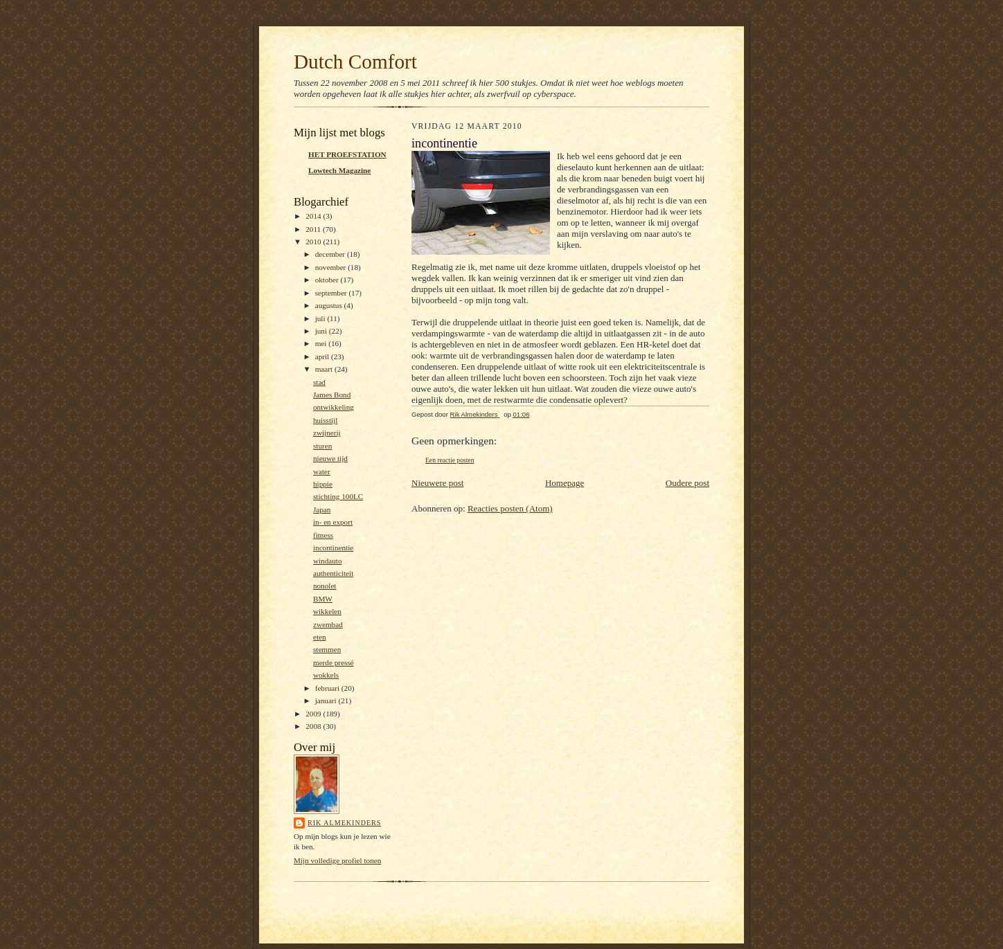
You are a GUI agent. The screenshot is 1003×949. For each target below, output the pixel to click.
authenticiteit (333, 573)
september (332, 293)
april (323, 356)
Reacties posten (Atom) (510, 508)
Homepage (564, 483)
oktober (328, 279)
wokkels (326, 675)
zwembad (328, 624)
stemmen (327, 649)
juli (321, 318)
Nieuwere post (437, 483)
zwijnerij (327, 432)
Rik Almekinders (344, 822)
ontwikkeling (333, 407)
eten (319, 637)
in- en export (333, 522)
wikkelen (327, 611)
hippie (322, 484)
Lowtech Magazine (339, 170)
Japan (321, 509)
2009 (314, 714)
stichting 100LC (338, 496)
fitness (323, 535)
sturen (322, 446)
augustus (329, 305)
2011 (314, 229)
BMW (322, 599)
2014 (314, 216)
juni (322, 331)
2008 (314, 726)
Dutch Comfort (355, 62)
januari (327, 700)
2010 (314, 241)
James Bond (331, 394)
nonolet (325, 585)
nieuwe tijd (330, 458)
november (331, 267)
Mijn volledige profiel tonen (337, 860)
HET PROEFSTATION (347, 154)
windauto (327, 561)
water (321, 471)
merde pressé (333, 662)
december (331, 254)
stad (319, 382)
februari (328, 688)
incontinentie (333, 547)
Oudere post (687, 483)
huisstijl (325, 420)
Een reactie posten (449, 460)
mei (322, 343)
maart (325, 369)
